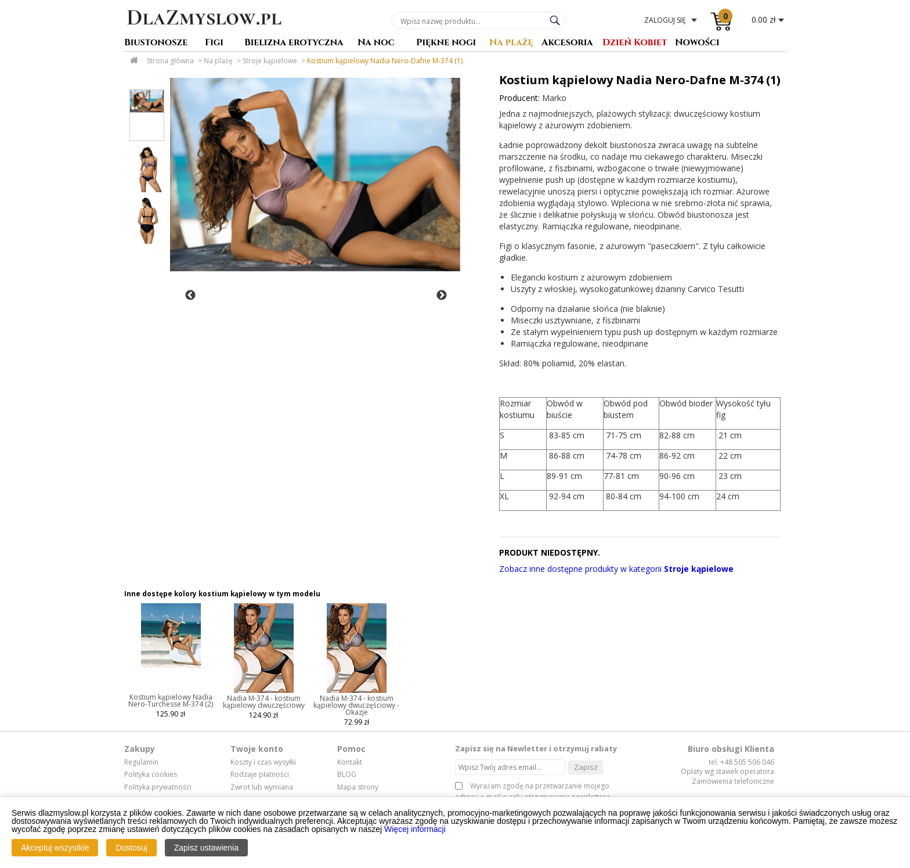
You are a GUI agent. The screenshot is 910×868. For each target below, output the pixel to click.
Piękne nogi (446, 43)
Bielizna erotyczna (294, 43)
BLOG (346, 774)
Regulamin (141, 762)
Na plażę (511, 43)
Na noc (376, 43)
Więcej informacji (415, 829)
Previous (190, 295)
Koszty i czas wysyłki (263, 762)
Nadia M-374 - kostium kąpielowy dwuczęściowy (264, 701)
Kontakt (349, 762)
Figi (214, 43)
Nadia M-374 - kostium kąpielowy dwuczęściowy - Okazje (356, 705)
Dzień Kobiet (634, 43)
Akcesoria (567, 43)
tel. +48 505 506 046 (741, 762)
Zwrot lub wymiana (261, 787)
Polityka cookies (150, 774)
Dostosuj (131, 847)
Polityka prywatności (158, 787)
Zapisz (586, 767)
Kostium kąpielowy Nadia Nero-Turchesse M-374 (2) (170, 700)
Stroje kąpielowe (270, 61)
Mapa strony (357, 787)
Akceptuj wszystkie (55, 847)
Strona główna (170, 61)
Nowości (697, 43)
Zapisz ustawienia (206, 847)
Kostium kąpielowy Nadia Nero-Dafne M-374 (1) (385, 61)
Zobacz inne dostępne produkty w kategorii (616, 568)
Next (441, 295)
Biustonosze (155, 43)
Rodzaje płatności (259, 774)
